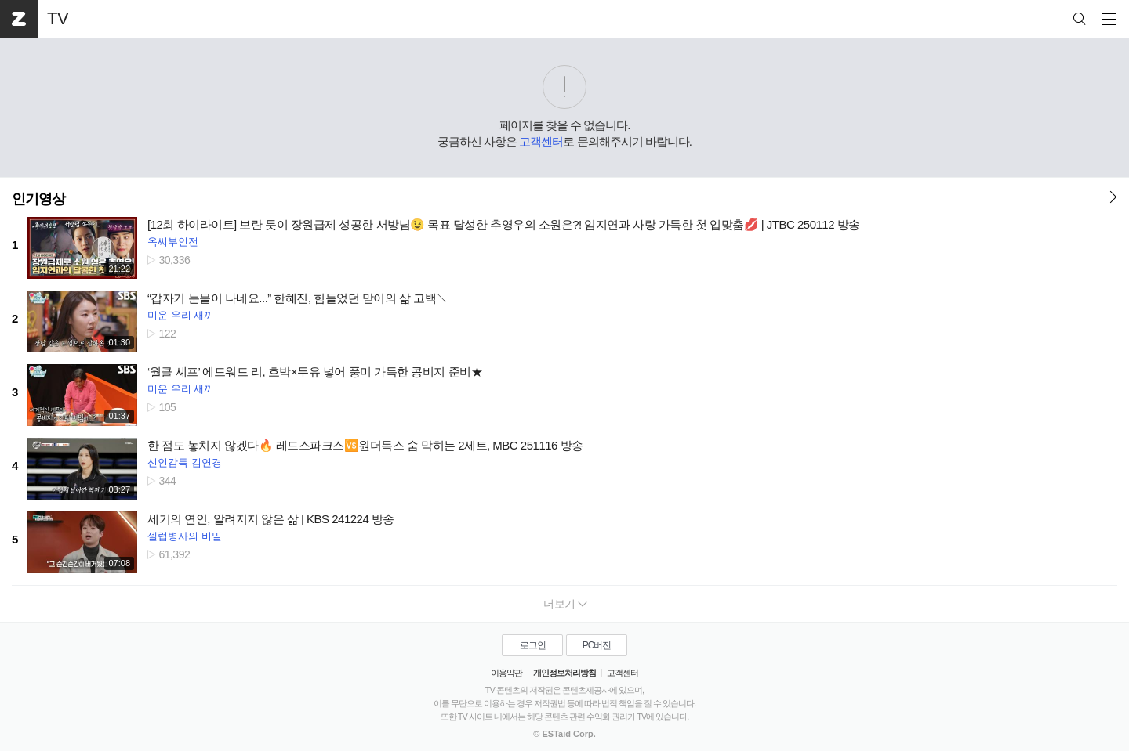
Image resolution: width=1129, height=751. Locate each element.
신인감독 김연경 (184, 462)
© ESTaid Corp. (564, 733)
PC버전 (597, 645)
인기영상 (38, 199)
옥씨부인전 (172, 241)
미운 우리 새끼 (180, 315)
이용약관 (506, 672)
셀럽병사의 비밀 (184, 536)
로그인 (533, 645)
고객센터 (541, 141)
